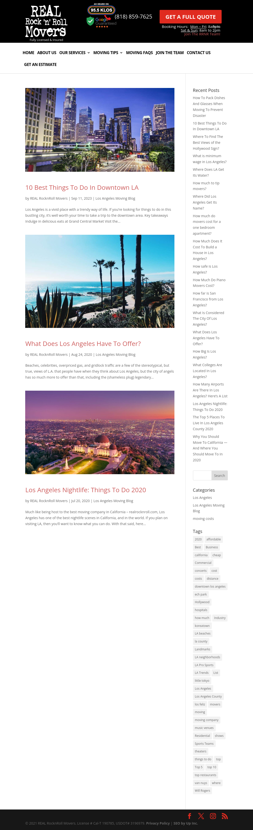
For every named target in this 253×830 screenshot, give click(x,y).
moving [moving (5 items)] (200, 712)
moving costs (203, 518)
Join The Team (170, 53)
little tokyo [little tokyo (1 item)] (202, 681)
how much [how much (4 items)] (202, 618)
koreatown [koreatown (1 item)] (202, 626)
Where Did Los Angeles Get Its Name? (205, 202)
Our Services (72, 53)
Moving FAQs (139, 53)
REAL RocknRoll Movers (49, 198)
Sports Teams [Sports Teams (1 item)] (204, 744)
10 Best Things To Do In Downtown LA (82, 187)
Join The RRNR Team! (202, 33)
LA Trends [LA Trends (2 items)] (202, 673)
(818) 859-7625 (133, 16)
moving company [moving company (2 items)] (207, 720)
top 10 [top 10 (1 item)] (211, 767)
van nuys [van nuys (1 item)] (201, 783)
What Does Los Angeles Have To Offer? (83, 343)
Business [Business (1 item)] (212, 547)
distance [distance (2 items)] (212, 578)
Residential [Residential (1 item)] (202, 736)
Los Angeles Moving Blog (115, 198)
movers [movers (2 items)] (215, 704)
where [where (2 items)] (216, 783)
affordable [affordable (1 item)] (214, 539)
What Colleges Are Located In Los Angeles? (207, 370)
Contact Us (199, 53)
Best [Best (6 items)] (198, 547)
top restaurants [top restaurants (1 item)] (205, 775)
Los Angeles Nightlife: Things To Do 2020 (85, 489)
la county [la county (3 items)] (201, 641)
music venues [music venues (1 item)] (204, 728)
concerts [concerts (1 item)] (201, 571)
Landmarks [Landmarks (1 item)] (202, 649)
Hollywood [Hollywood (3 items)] (202, 602)
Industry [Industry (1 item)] (220, 618)
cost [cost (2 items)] (214, 571)
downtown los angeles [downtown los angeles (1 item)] (210, 586)
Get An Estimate (40, 65)
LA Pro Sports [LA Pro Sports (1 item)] (204, 665)
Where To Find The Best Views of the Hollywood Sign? (208, 142)
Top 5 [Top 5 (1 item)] (199, 767)
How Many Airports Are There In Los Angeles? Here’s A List (210, 390)
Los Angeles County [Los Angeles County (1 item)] (208, 696)
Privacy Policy (158, 823)
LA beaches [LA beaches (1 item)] (203, 633)
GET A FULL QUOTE (191, 16)
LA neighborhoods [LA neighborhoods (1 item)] (207, 657)
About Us (46, 53)
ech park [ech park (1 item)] (201, 594)
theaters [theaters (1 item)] (201, 751)
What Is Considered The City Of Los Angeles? (208, 318)
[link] (46, 35)
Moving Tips (105, 53)
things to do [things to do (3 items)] (203, 759)
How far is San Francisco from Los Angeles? (208, 299)
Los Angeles (202, 497)
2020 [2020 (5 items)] (198, 539)
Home (28, 53)
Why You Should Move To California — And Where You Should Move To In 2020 (210, 448)
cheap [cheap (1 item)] (216, 555)
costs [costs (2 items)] (198, 578)
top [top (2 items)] (218, 759)
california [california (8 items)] (201, 555)
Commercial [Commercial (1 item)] (203, 563)
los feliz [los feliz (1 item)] (200, 704)
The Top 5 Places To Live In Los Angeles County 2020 (209, 423)
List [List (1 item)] (215, 673)
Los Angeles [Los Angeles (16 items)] (203, 688)
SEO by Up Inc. (185, 823)
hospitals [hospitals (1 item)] (201, 610)
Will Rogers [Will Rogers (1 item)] (202, 790)
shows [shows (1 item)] (219, 736)
